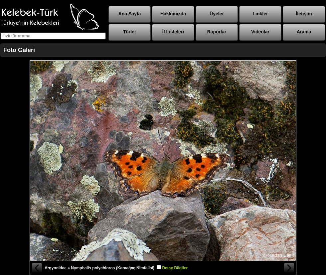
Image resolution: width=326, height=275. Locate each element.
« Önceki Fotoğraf (36, 268)
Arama (304, 31)
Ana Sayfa (129, 13)
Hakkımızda (173, 13)
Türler (129, 31)
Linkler (260, 13)
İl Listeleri (173, 31)
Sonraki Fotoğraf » (289, 268)
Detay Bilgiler (175, 268)
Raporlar (217, 31)
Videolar (260, 31)
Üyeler (217, 13)
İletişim (304, 13)
